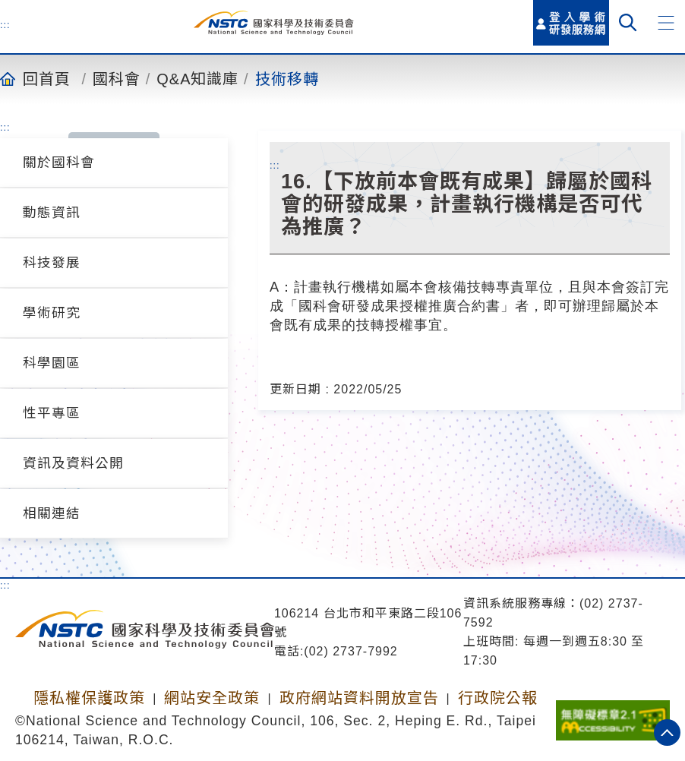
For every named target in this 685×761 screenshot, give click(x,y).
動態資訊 (51, 212)
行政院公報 (498, 698)
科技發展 (51, 262)
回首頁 (47, 78)
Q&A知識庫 (197, 78)
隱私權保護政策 (89, 698)
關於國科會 (59, 162)
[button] (666, 23)
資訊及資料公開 (73, 463)
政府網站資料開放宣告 (359, 698)
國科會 (116, 78)
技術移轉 (287, 78)
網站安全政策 (212, 698)
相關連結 (51, 513)
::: (5, 24)
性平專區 (51, 413)
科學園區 (51, 363)
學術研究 (51, 313)
